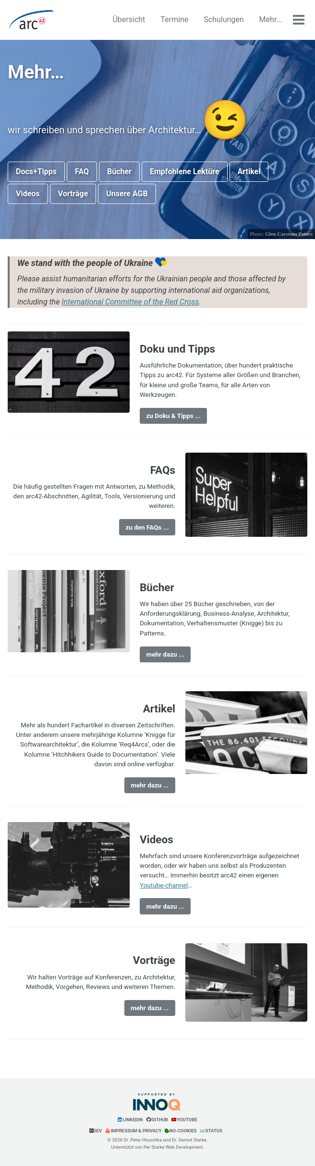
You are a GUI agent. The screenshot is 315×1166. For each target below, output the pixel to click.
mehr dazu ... (165, 654)
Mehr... (270, 19)
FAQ (82, 171)
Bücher (119, 171)
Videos (28, 193)
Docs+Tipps (36, 171)
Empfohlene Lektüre (184, 171)
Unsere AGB (126, 193)
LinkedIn (130, 1119)
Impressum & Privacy (133, 1130)
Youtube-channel (164, 885)
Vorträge (73, 193)
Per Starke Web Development (173, 1147)
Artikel (249, 171)
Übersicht (128, 19)
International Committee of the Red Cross (130, 301)
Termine (174, 19)
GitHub (157, 1119)
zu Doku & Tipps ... (173, 415)
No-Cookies (181, 1130)
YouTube (184, 1119)
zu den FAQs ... (147, 527)
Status (211, 1130)
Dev (95, 1130)
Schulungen (223, 19)
